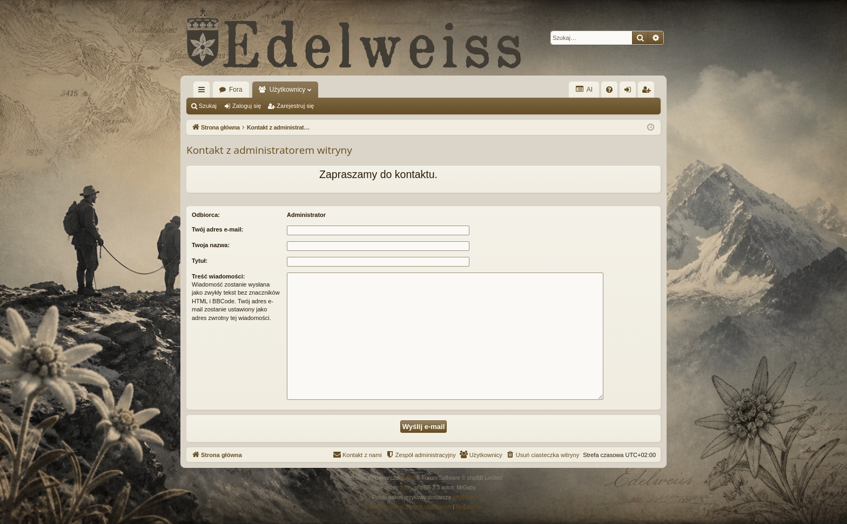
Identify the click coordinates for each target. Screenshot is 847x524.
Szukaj (208, 106)
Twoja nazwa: (211, 245)
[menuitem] (609, 89)
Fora (236, 89)
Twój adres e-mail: (217, 229)
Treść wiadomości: (218, 276)
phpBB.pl (464, 497)
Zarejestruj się (295, 106)
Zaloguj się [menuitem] (630, 92)
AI (584, 89)
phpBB (408, 478)
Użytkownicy (288, 89)
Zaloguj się (246, 106)
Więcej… (204, 92)
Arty (405, 488)
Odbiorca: (206, 215)
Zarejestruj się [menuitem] (648, 92)
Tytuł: (199, 260)
